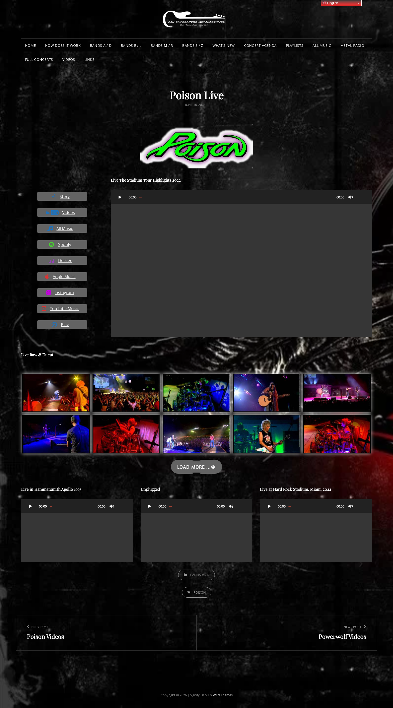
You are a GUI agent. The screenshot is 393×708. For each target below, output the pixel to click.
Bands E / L (131, 45)
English (330, 3)
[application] (241, 263)
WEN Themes (223, 695)
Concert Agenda (260, 45)
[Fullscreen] (360, 196)
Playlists (295, 45)
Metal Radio (352, 45)
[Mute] (350, 196)
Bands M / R (162, 45)
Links (89, 59)
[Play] (120, 196)
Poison (199, 592)
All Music (322, 45)
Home (30, 45)
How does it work (63, 45)
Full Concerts (39, 59)
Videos (68, 59)
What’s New (224, 45)
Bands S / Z (192, 45)
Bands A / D (101, 45)
